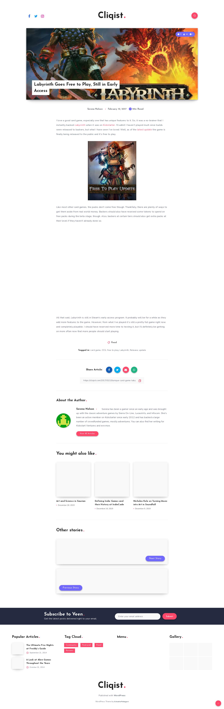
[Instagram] (42, 16)
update (142, 350)
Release (134, 350)
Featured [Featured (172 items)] (86, 645)
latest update (144, 129)
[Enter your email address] (137, 616)
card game (95, 350)
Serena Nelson (85, 409)
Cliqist (111, 16)
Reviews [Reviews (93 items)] (69, 651)
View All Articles (87, 434)
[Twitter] (36, 16)
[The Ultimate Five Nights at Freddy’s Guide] (17, 648)
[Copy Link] (112, 380)
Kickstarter (109, 125)
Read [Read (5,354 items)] (98, 645)
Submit (169, 617)
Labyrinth (124, 350)
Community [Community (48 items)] (71, 645)
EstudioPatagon (121, 701)
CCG (104, 350)
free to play (113, 350)
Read (114, 342)
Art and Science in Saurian (71, 501)
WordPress (119, 695)
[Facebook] (29, 16)
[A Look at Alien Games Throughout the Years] (17, 663)
